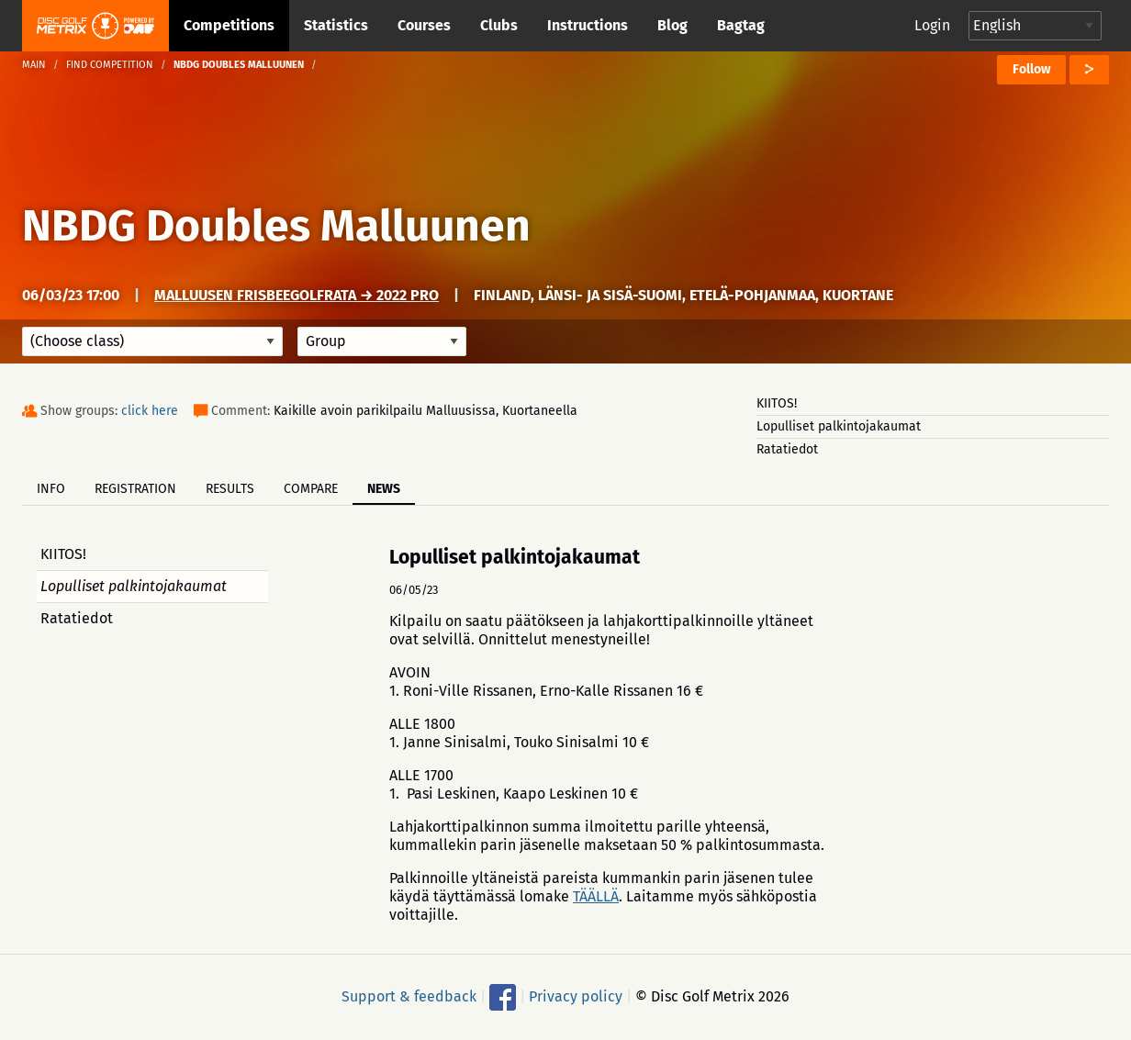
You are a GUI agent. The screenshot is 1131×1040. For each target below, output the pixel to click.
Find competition (109, 65)
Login (932, 25)
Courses (424, 25)
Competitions (229, 25)
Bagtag (741, 25)
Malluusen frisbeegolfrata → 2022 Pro (296, 295)
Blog (672, 25)
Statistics (336, 25)
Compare (311, 489)
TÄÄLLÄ (596, 896)
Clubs (499, 25)
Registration (135, 489)
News (383, 489)
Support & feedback (409, 996)
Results (230, 489)
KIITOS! (776, 403)
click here (149, 411)
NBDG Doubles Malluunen (276, 225)
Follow (1031, 69)
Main (34, 65)
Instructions (587, 25)
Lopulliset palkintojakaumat (838, 426)
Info (51, 489)
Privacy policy (575, 996)
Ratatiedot (787, 449)
